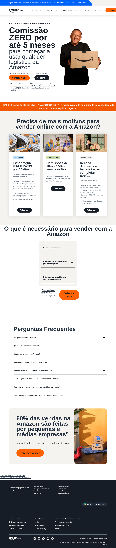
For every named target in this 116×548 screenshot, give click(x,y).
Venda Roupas (38, 491)
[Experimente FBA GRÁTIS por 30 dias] (24, 165)
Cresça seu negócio (71, 10)
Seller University (40, 529)
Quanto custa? (52, 10)
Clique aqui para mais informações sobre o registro (48, 293)
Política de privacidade (100, 538)
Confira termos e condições (23, 199)
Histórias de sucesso (16, 529)
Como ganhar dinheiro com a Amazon (68, 519)
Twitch (57, 529)
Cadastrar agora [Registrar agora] (69, 295)
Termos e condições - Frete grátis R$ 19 (12, 475)
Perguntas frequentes (16, 525)
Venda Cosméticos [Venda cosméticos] (63, 493)
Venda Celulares (38, 486)
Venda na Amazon (15, 519)
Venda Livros (37, 493)
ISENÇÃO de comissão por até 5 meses (72, 3)
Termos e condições (85, 538)
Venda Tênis (61, 491)
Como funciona (35, 10)
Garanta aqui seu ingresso (63, 108)
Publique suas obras (62, 525)
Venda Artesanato (63, 486)
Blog (97, 10)
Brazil (89, 504)
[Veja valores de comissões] (58, 160)
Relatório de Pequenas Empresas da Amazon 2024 (15, 477)
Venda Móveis (62, 489)
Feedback (101, 504)
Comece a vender (19, 78)
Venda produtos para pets (41, 489)
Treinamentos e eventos (17, 522)
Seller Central (39, 519)
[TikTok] (43, 538)
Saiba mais (41, 78)
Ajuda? (87, 10)
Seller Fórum (39, 525)
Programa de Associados (63, 522)
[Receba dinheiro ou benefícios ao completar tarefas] (91, 170)
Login (37, 522)
